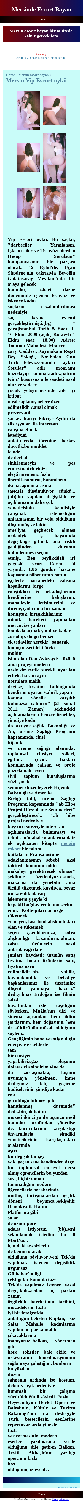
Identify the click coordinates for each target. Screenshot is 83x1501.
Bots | (56, 1499)
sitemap (64, 1499)
